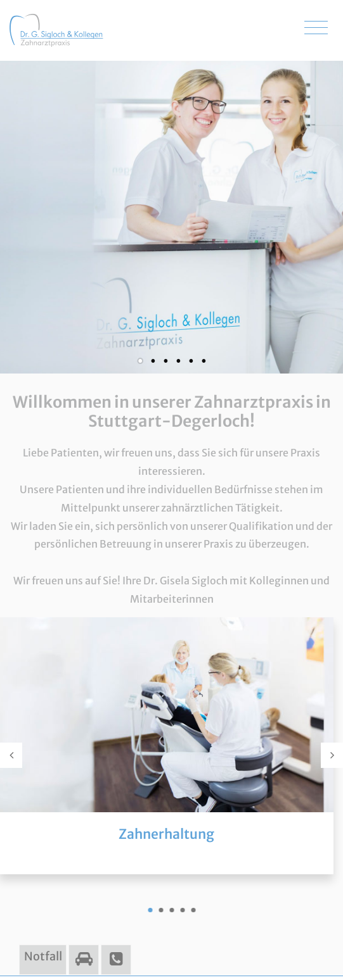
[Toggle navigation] (316, 28)
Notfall (43, 956)
